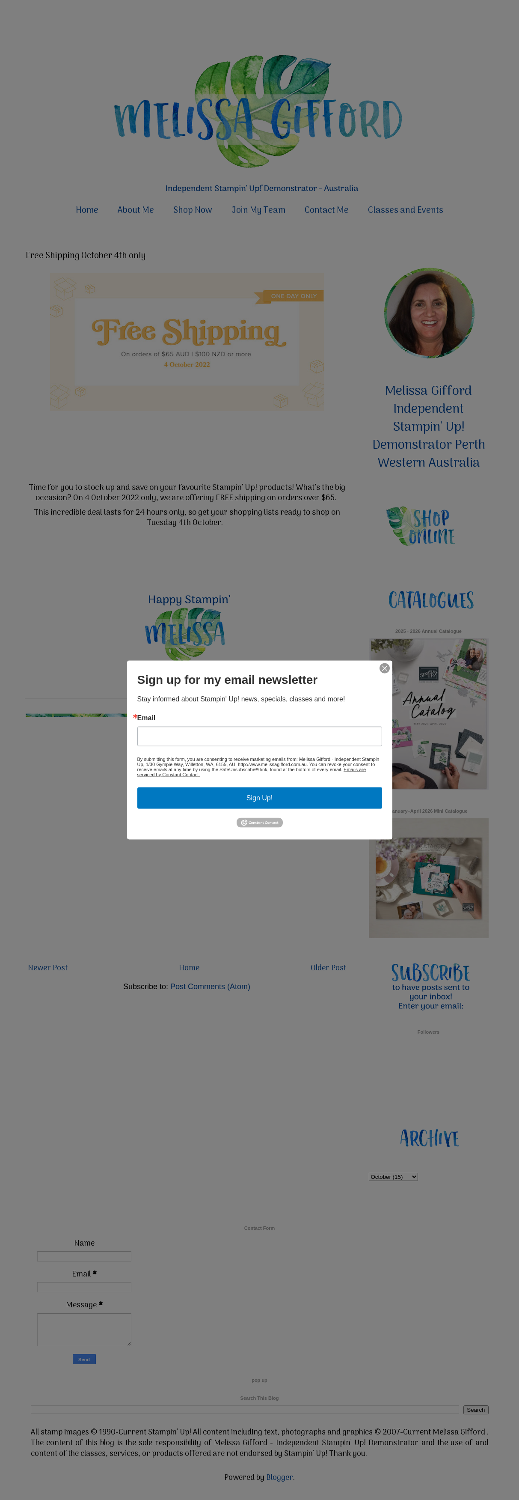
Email (146, 717)
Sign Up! (259, 797)
